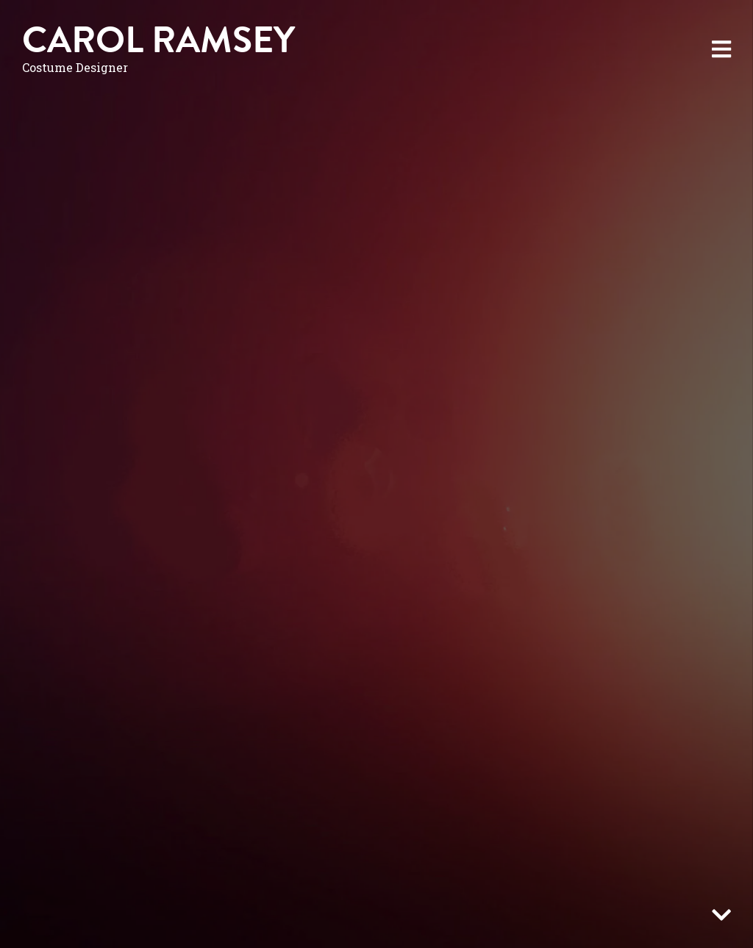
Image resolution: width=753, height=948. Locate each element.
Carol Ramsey (158, 40)
